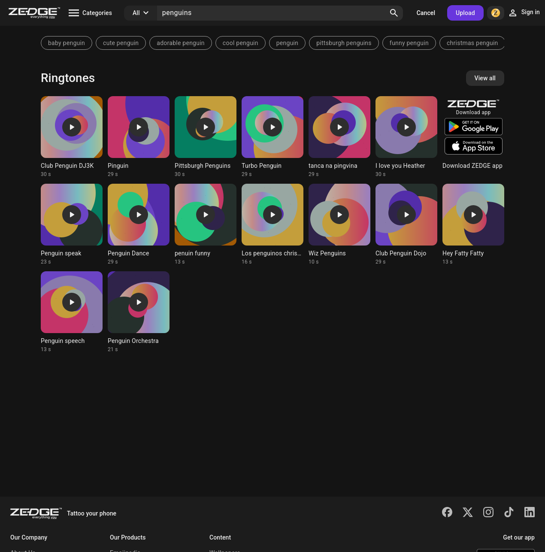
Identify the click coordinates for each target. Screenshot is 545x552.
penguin (287, 42)
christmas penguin (472, 42)
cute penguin (121, 42)
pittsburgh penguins (344, 42)
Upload (465, 12)
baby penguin (66, 42)
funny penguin (409, 42)
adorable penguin (180, 42)
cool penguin (240, 42)
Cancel (426, 12)
